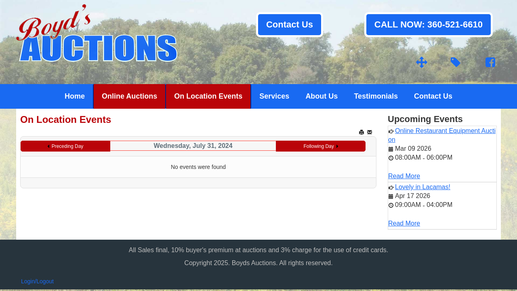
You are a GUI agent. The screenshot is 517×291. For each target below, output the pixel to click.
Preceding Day (68, 146)
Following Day (318, 146)
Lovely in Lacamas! (422, 186)
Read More (404, 176)
